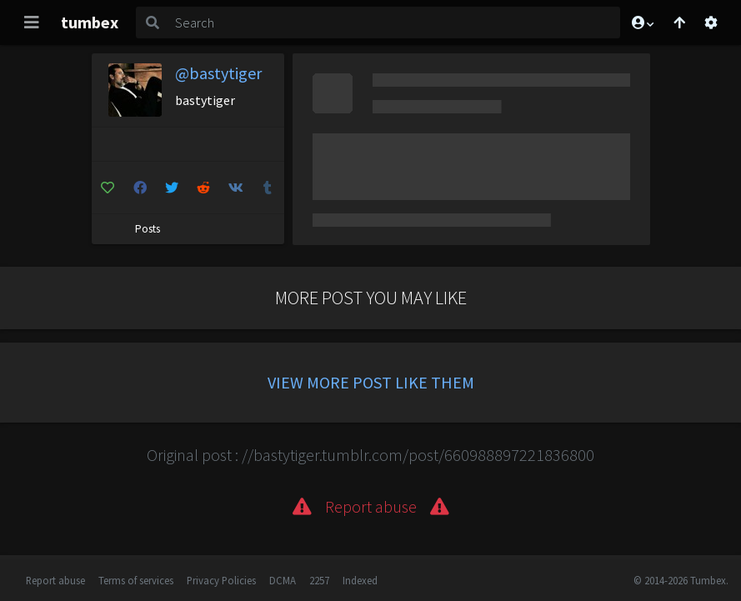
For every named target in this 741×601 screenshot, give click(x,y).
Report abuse (55, 580)
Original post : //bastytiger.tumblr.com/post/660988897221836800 (370, 454)
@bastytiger (218, 73)
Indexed (360, 580)
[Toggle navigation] (31, 22)
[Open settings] (711, 22)
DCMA (282, 580)
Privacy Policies (221, 580)
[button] (641, 22)
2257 (319, 580)
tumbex (89, 22)
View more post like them (371, 382)
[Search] (394, 22)
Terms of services (135, 580)
